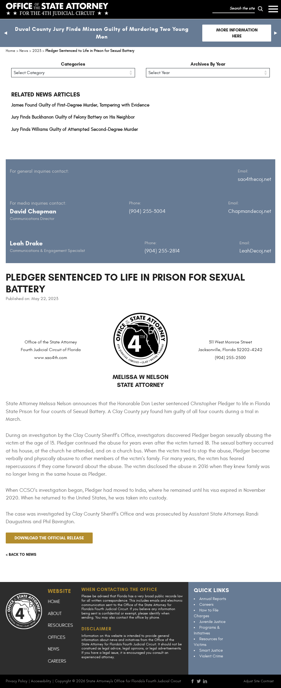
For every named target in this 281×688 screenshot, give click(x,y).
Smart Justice (211, 650)
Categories (73, 64)
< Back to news (21, 554)
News (53, 649)
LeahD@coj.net (255, 251)
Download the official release (49, 537)
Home (54, 601)
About (55, 613)
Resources (60, 625)
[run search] (260, 8)
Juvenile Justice (212, 621)
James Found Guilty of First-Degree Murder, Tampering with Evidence (80, 105)
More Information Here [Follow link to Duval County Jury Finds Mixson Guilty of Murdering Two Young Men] (236, 33)
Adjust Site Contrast (259, 681)
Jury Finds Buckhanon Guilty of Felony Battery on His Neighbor (72, 117)
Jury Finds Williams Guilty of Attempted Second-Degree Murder (74, 129)
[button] (5, 33)
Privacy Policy (16, 681)
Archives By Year (208, 64)
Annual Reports (212, 598)
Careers (57, 661)
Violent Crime (211, 656)
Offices (56, 637)
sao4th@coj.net (254, 179)
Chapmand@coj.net (249, 211)
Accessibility (41, 681)
